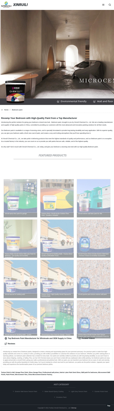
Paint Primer (10, 374)
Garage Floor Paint (21, 372)
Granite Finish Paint (102, 391)
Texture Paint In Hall (8, 372)
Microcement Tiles (21, 374)
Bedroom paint (17, 110)
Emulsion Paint (62, 397)
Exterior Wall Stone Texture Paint (27, 391)
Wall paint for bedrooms (89, 372)
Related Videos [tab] (87, 338)
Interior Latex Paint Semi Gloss (70, 372)
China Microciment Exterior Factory (40, 374)
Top (108, 405)
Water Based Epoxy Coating (54, 391)
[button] (103, 5)
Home (6, 110)
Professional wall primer (51, 372)
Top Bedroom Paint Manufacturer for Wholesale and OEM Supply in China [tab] (38, 338)
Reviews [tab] (10, 344)
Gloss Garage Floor (35, 372)
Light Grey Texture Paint (80, 391)
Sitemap (73, 408)
